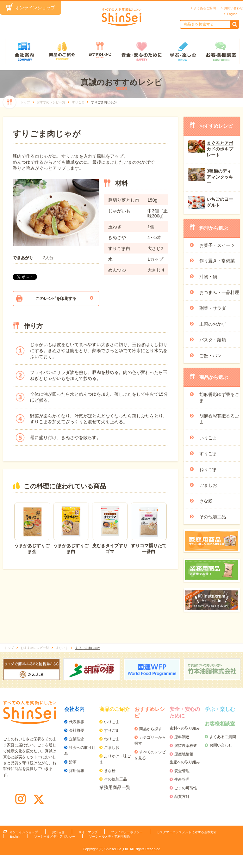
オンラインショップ (35, 7)
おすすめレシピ (100, 51)
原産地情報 (183, 754)
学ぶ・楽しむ (183, 51)
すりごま (208, 453)
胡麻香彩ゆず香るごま (219, 397)
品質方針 (182, 796)
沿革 (73, 762)
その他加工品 (212, 516)
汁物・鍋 (208, 276)
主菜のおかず (212, 324)
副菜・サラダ (212, 308)
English (232, 14)
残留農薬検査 (185, 745)
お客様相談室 (221, 51)
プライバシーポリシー (127, 832)
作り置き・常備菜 (217, 260)
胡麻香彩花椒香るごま (219, 418)
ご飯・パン (210, 355)
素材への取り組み (185, 728)
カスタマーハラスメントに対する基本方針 (187, 832)
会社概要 (76, 730)
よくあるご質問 (205, 8)
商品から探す (150, 729)
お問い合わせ (233, 8)
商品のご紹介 (62, 51)
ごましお (208, 485)
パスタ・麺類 (212, 339)
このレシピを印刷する (56, 298)
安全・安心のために (141, 51)
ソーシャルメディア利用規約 (109, 836)
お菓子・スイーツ (217, 245)
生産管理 (182, 779)
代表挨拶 (76, 722)
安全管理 (182, 771)
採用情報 (76, 770)
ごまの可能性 (185, 788)
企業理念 (76, 739)
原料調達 (182, 737)
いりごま (208, 437)
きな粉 (206, 501)
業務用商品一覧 (114, 787)
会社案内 (24, 51)
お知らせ (58, 832)
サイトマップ (87, 832)
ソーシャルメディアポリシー (54, 836)
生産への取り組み (185, 762)
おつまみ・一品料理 (219, 292)
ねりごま (208, 469)
